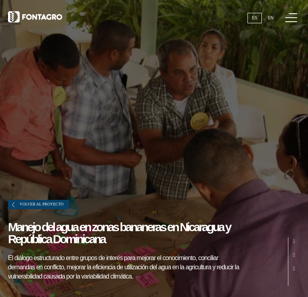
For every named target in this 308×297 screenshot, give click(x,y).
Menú (292, 13)
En (271, 18)
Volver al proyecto (37, 204)
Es (254, 18)
